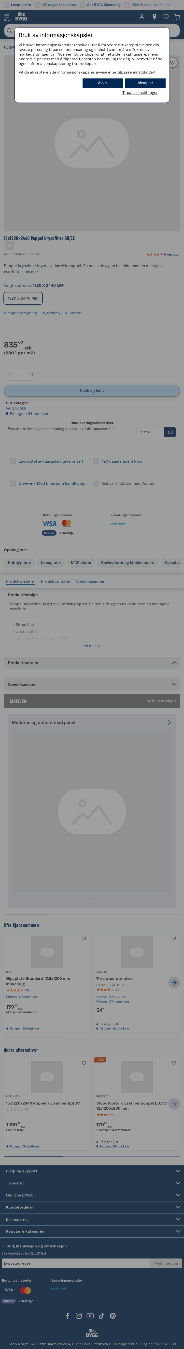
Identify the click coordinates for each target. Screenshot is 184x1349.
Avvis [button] (102, 83)
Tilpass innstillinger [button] (140, 92)
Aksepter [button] (145, 83)
